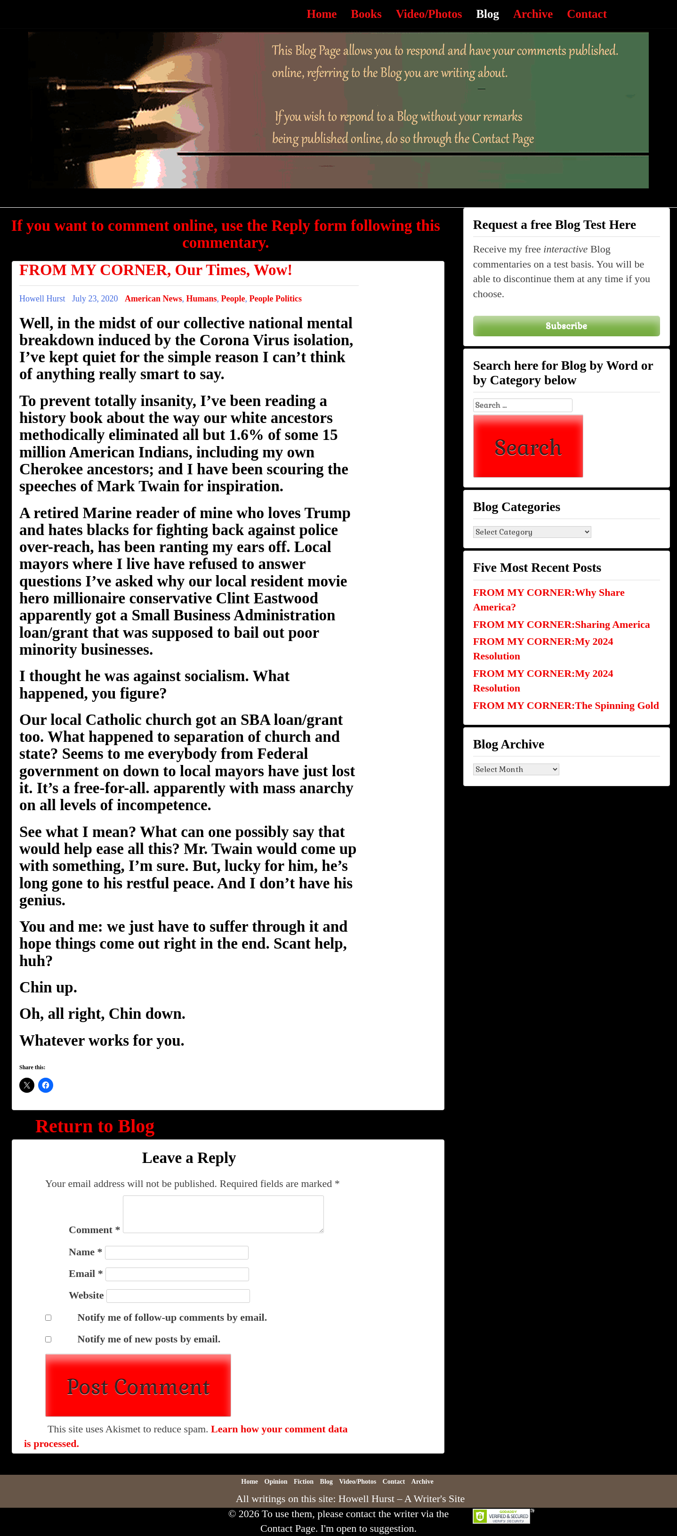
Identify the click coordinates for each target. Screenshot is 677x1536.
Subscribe (566, 325)
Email (86, 1273)
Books (366, 14)
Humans (201, 298)
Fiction (304, 1481)
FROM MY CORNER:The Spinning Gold (566, 705)
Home (321, 14)
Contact (587, 14)
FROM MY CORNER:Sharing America (561, 624)
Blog (487, 14)
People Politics (276, 298)
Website (86, 1295)
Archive (533, 14)
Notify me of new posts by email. (149, 1339)
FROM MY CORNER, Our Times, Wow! (155, 269)
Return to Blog (94, 1126)
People (233, 298)
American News (153, 298)
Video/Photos (429, 14)
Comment (94, 1229)
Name (85, 1252)
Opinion (276, 1481)
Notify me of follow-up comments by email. (172, 1317)
